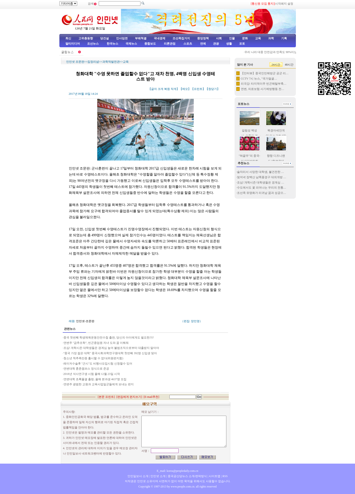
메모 (185, 89)
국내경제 (159, 38)
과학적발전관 (111, 61)
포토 (242, 43)
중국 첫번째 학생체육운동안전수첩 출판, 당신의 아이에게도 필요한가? (108, 337)
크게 (160, 89)
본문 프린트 (106, 397)
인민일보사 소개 (137, 476)
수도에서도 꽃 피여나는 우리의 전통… (261, 187)
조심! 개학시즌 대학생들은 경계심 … (260, 182)
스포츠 (187, 43)
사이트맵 (214, 476)
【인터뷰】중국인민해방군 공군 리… (265, 73)
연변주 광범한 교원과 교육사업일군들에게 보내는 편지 (98, 384)
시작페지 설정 (284, 3)
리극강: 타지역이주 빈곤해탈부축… (263, 83)
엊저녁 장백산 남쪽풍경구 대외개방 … (261, 177)
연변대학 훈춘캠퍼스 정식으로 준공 (86, 368)
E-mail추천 (151, 397)
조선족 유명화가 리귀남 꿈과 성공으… (261, 193)
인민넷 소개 (158, 476)
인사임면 (122, 38)
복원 (167, 89)
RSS (225, 476)
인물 (232, 38)
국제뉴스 (131, 43)
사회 (219, 38)
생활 (229, 43)
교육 (258, 38)
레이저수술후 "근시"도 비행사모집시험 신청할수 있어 (97, 363)
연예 (202, 43)
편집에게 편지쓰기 (129, 397)
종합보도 (150, 43)
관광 (216, 43)
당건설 (104, 38)
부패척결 (140, 38)
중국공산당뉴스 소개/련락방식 (187, 476)
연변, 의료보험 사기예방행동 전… (262, 89)
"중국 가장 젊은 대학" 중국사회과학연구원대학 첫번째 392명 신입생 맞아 (110, 353)
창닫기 (212, 89)
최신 (68, 38)
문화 (245, 38)
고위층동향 (85, 38)
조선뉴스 (93, 43)
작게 (173, 89)
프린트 (198, 89)
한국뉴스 (112, 43)
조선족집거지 (181, 38)
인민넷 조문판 (75, 61)
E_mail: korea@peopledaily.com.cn (177, 471)
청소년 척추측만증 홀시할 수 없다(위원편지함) (93, 358)
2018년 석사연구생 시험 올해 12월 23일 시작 (91, 374)
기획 (284, 38)
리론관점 (169, 43)
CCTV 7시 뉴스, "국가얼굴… (259, 78)
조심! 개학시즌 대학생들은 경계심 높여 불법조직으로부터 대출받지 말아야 (111, 348)
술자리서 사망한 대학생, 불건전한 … (260, 172)
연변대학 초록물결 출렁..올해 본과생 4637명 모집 (94, 379)
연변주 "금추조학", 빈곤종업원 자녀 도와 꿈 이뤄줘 (96, 343)
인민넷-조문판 (85, 321)
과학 (271, 38)
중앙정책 (203, 38)
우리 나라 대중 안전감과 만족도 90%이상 (272, 52)
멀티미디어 (72, 43)
